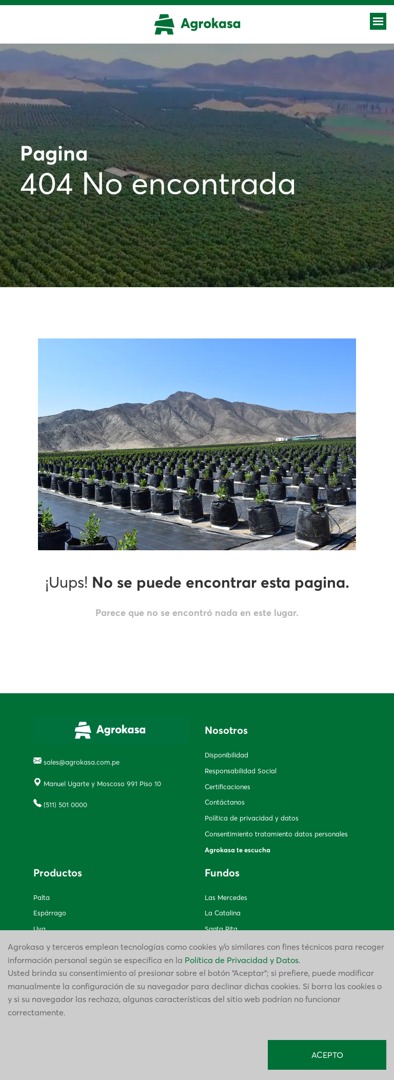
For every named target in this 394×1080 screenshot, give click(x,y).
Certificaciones (227, 787)
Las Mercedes (226, 897)
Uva (39, 929)
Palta (41, 897)
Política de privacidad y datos (252, 818)
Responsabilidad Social (241, 771)
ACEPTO (327, 1055)
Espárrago (49, 913)
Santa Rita (221, 929)
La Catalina (223, 913)
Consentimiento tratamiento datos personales (276, 834)
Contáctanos (225, 802)
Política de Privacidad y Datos (242, 960)
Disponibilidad (226, 755)
